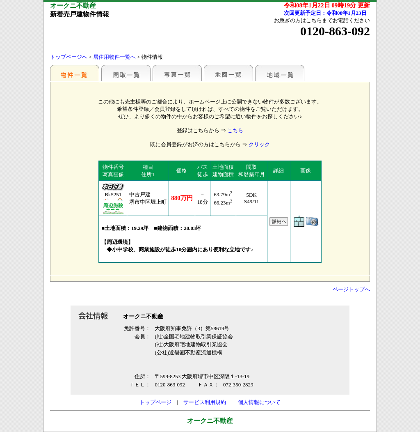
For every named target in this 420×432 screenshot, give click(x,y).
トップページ (155, 402)
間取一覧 (126, 73)
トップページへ (68, 57)
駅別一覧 (74, 73)
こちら (235, 130)
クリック (259, 144)
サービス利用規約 (204, 402)
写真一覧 (177, 73)
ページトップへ (351, 289)
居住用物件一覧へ (114, 57)
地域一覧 (279, 73)
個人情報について (259, 402)
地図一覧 (228, 73)
